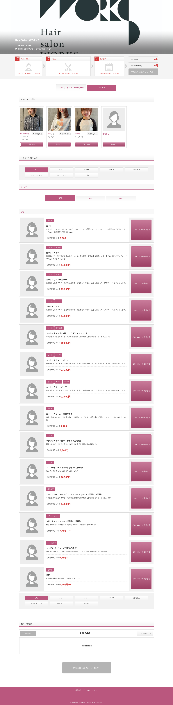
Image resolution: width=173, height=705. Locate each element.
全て (36, 170)
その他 (86, 175)
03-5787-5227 (24, 45)
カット (61, 170)
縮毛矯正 (136, 170)
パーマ (111, 170)
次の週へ (146, 633)
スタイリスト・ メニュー (71, 88)
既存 (121, 199)
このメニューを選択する (141, 230)
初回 (90, 199)
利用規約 (78, 690)
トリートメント (36, 175)
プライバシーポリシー (90, 690)
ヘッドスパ (61, 175)
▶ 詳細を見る (37, 134)
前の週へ (27, 633)
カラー (86, 170)
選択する (31, 144)
